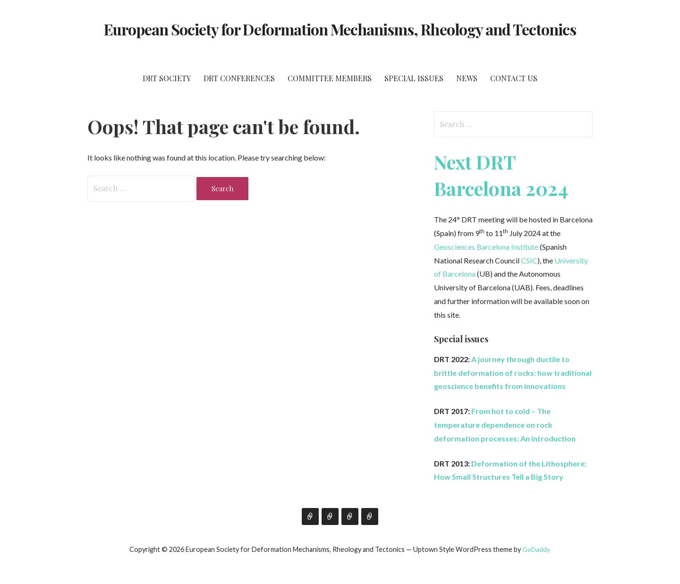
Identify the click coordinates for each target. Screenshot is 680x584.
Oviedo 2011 (310, 516)
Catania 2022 (369, 516)
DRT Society (167, 78)
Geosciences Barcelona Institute (486, 246)
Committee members (330, 78)
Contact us (513, 78)
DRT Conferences (239, 78)
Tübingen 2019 (349, 516)
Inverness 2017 (330, 516)
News (466, 78)
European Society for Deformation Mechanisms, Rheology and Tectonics (340, 29)
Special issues (413, 78)
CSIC (529, 260)
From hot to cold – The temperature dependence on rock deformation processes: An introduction (505, 424)
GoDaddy (536, 549)
